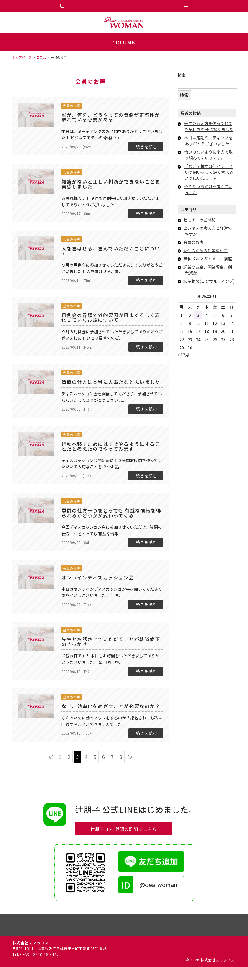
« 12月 (183, 355)
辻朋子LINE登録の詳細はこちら (123, 829)
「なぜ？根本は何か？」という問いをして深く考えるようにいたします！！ (208, 172)
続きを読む (146, 146)
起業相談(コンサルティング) (208, 281)
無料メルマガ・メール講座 (207, 258)
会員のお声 (71, 105)
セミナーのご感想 (199, 220)
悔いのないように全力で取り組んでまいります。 (208, 155)
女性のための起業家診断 (205, 250)
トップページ (21, 57)
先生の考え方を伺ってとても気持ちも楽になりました (208, 126)
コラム (41, 57)
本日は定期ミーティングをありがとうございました (208, 141)
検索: (182, 75)
